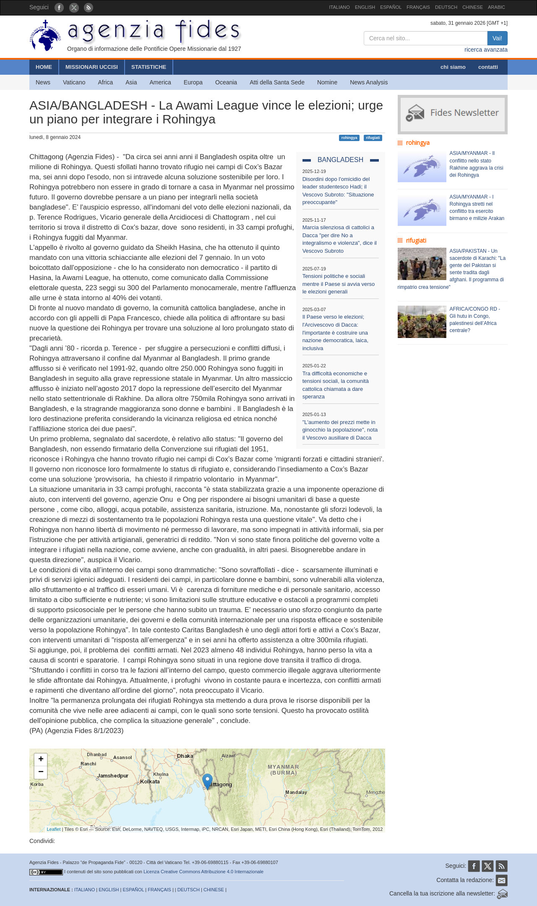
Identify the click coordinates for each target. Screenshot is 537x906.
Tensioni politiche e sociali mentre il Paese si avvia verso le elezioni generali (338, 284)
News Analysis (369, 82)
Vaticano (74, 82)
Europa (193, 82)
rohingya (349, 138)
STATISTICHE (148, 67)
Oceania (226, 82)
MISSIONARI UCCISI (91, 67)
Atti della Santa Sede (277, 82)
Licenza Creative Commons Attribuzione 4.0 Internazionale (203, 871)
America (160, 82)
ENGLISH (365, 7)
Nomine (327, 82)
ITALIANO (339, 7)
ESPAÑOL (390, 7)
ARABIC (496, 7)
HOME (44, 67)
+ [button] (41, 760)
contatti (488, 67)
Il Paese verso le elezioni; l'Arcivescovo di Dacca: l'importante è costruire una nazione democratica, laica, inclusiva (335, 332)
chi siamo (453, 67)
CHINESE (472, 7)
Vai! (497, 38)
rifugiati (373, 138)
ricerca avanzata (486, 49)
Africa (105, 82)
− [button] (41, 772)
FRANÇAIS (418, 7)
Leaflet (54, 829)
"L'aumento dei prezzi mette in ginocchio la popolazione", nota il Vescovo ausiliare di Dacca (340, 430)
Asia (131, 82)
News (43, 82)
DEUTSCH (446, 7)
